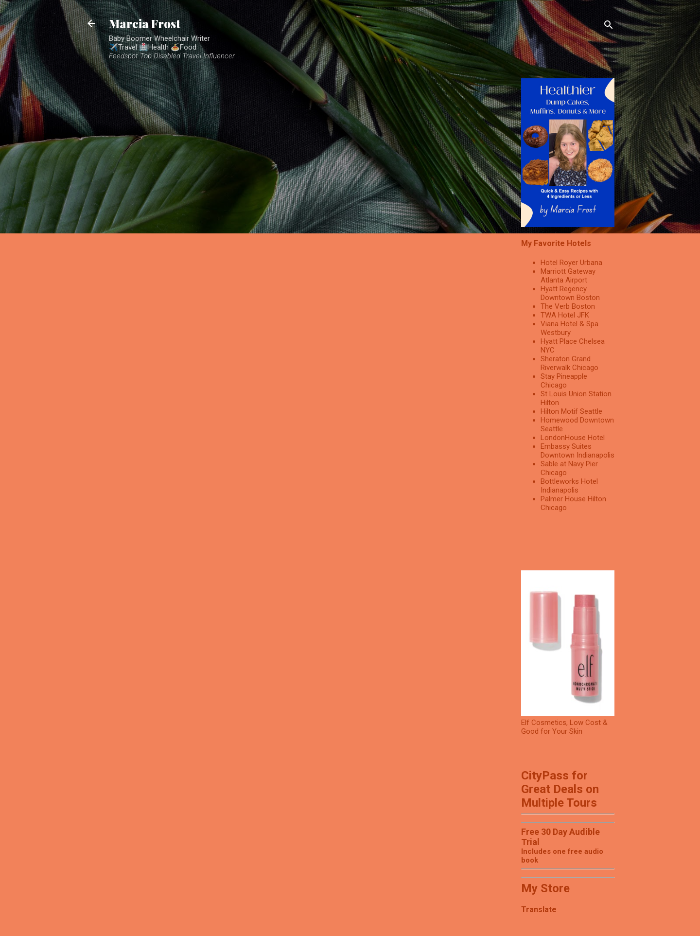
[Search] (608, 26)
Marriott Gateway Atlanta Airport (568, 275)
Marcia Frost (144, 23)
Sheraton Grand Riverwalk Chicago (569, 363)
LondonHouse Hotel (573, 437)
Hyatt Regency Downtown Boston (570, 293)
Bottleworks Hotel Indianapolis (569, 485)
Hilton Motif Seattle (571, 411)
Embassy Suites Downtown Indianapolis (577, 450)
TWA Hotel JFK (565, 315)
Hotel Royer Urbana (571, 262)
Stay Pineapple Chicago (564, 380)
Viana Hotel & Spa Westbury (569, 328)
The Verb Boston (568, 306)
